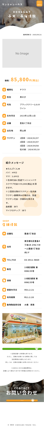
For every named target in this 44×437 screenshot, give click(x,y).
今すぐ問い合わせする (22, 410)
